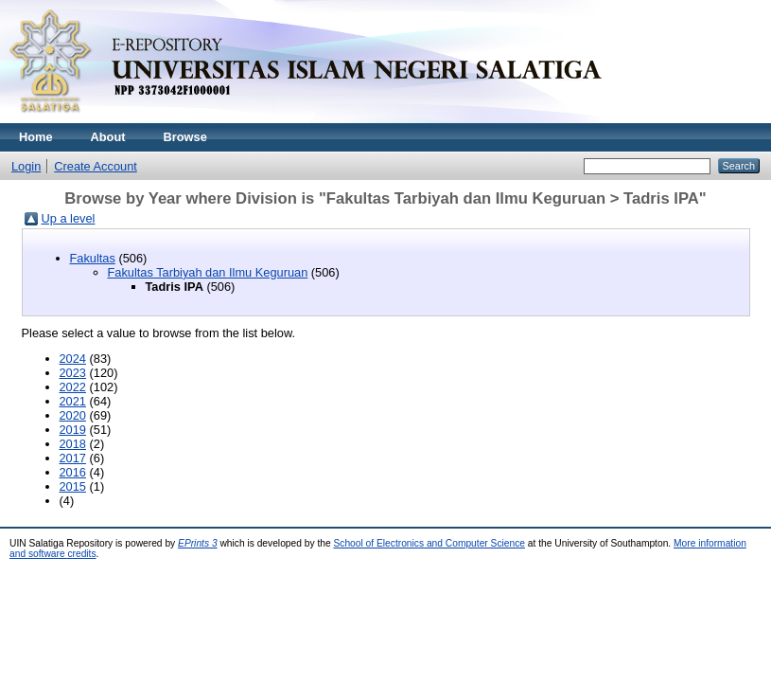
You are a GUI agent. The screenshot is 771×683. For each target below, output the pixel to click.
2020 (73, 415)
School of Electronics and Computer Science (429, 543)
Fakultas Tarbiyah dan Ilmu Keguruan (208, 272)
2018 (73, 444)
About (108, 137)
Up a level (69, 218)
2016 (73, 472)
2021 (73, 401)
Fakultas (92, 258)
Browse (185, 137)
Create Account (95, 166)
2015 (73, 486)
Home (36, 137)
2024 (73, 358)
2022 (73, 387)
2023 (73, 373)
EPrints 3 (198, 543)
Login (26, 166)
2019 (73, 429)
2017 (73, 458)
